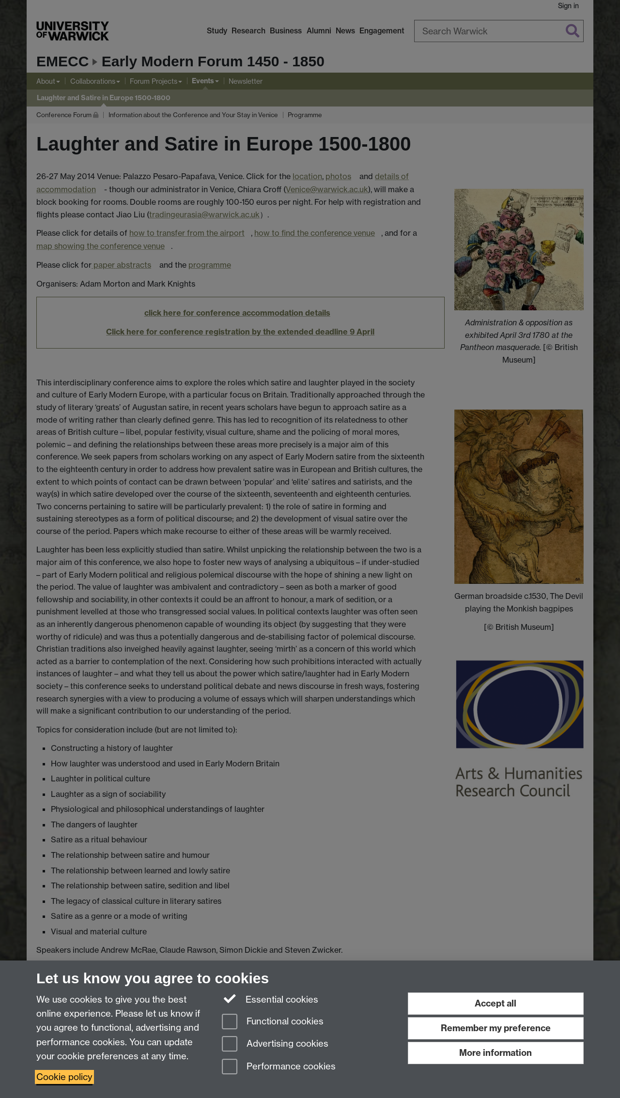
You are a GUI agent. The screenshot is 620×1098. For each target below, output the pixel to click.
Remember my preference (496, 1028)
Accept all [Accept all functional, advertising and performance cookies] (495, 1003)
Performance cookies (279, 1067)
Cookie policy (64, 1077)
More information (495, 1052)
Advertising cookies (275, 1044)
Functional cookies (273, 1022)
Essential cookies (270, 998)
